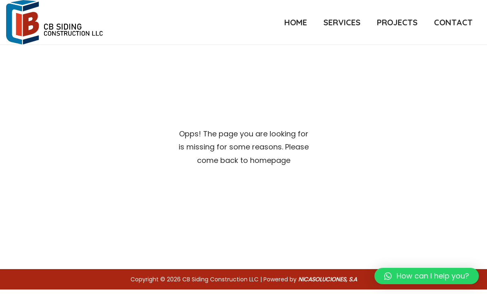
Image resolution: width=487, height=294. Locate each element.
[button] (426, 276)
